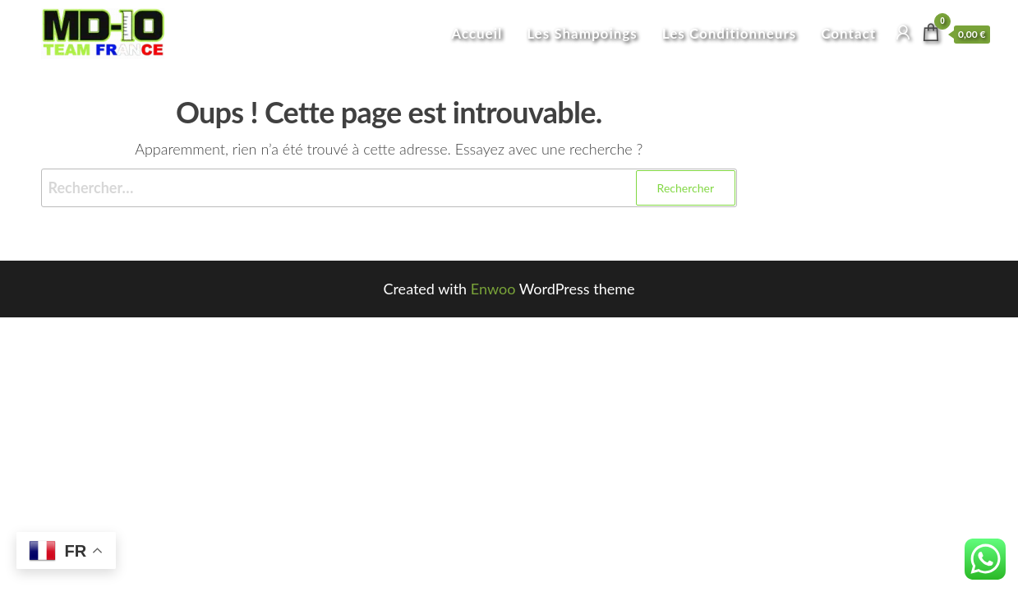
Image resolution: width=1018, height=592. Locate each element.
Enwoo (493, 289)
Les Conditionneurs (729, 33)
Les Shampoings (582, 33)
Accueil (476, 33)
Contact (848, 33)
